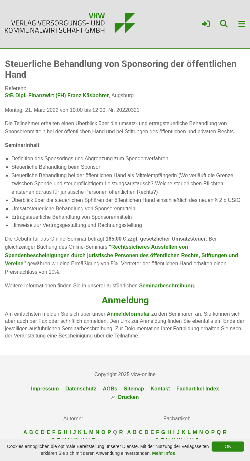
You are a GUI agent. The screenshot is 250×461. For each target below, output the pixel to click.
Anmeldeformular (128, 314)
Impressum (45, 388)
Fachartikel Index (197, 388)
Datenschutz (80, 388)
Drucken (125, 397)
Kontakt (160, 388)
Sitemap (134, 388)
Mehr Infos (163, 453)
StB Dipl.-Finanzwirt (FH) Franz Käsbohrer (57, 95)
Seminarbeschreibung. (166, 285)
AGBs (110, 388)
